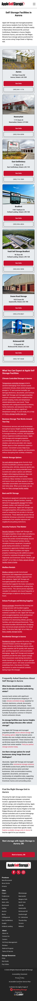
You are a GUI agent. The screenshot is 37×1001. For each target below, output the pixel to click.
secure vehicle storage (22, 733)
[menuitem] (18, 880)
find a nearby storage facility (12, 632)
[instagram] (23, 872)
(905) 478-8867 (18, 314)
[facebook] (14, 872)
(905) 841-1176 (18, 89)
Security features (8, 532)
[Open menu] (34, 4)
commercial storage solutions (23, 764)
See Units (18, 83)
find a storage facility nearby (18, 488)
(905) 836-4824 (18, 224)
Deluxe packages (8, 606)
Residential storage (9, 641)
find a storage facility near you (15, 414)
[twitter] (18, 872)
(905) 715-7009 (18, 179)
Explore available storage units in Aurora (16, 830)
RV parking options (8, 735)
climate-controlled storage (16, 701)
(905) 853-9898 (18, 269)
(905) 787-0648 (18, 359)
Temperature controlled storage (13, 383)
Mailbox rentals (7, 572)
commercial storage (26, 431)
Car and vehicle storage (10, 462)
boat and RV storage (18, 503)
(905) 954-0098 (18, 134)
